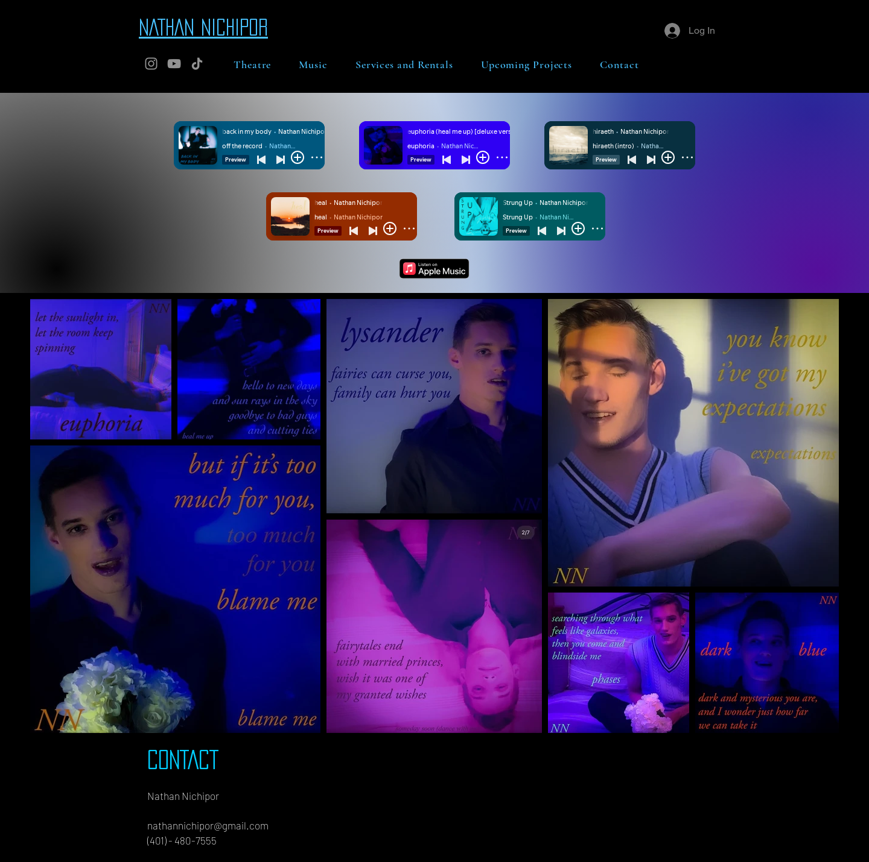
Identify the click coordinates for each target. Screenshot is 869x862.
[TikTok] (197, 63)
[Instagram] (151, 63)
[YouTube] (174, 63)
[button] (252, 64)
